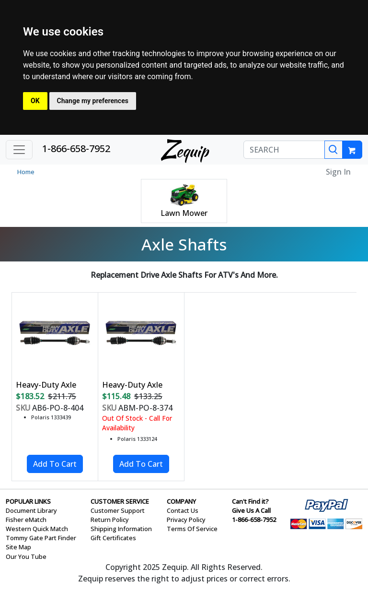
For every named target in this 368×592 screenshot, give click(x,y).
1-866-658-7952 (76, 148)
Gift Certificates (113, 537)
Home (25, 171)
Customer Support (118, 510)
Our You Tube (26, 556)
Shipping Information (121, 528)
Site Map (18, 547)
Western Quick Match (37, 528)
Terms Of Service (192, 528)
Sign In (338, 171)
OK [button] (35, 101)
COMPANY (181, 501)
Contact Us (182, 510)
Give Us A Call (251, 510)
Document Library (31, 510)
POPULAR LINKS (28, 501)
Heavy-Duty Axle (46, 384)
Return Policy (110, 519)
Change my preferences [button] (92, 101)
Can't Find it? (250, 501)
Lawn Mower (184, 213)
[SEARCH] (284, 150)
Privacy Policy (186, 519)
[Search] (333, 150)
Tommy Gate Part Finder (41, 537)
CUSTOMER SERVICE (120, 501)
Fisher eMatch (26, 519)
